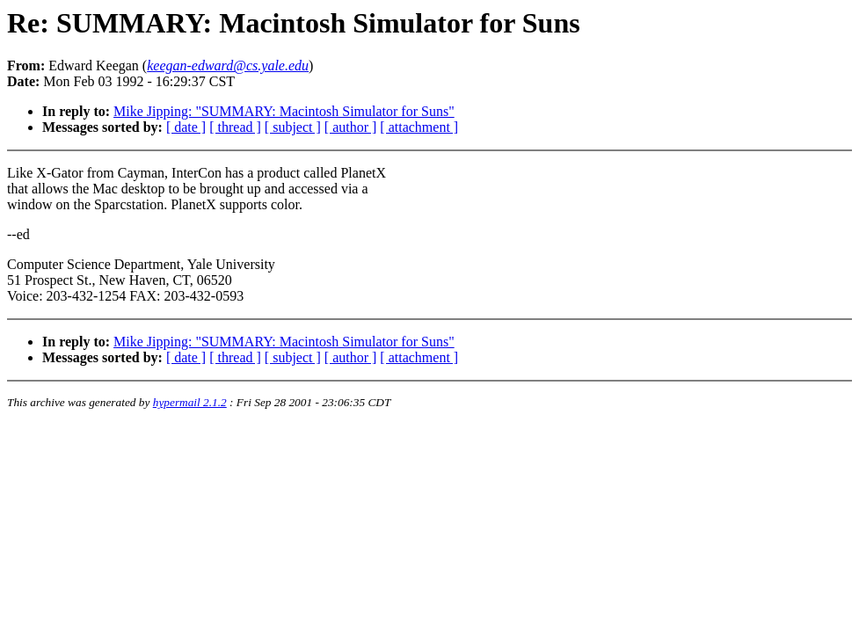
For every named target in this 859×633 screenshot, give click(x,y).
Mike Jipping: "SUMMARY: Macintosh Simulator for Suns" (284, 111)
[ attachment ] (419, 127)
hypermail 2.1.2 (190, 402)
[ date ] (186, 127)
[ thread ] (235, 127)
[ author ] (350, 127)
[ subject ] (293, 127)
